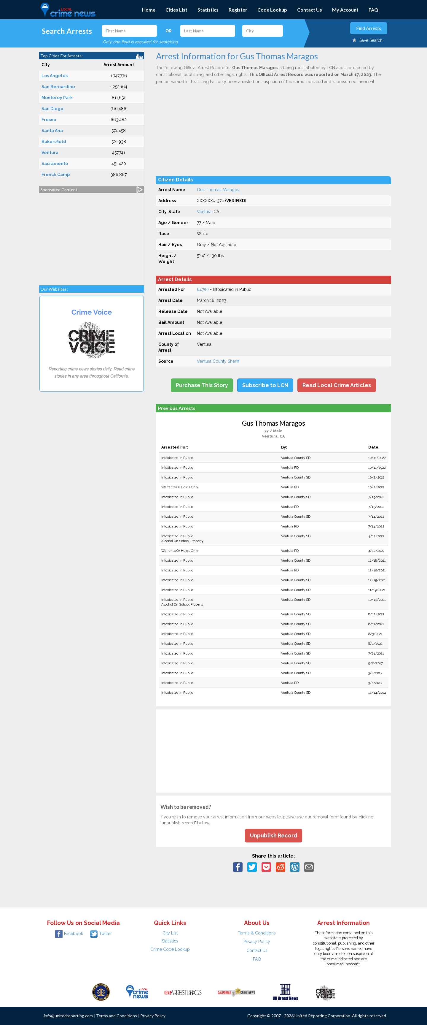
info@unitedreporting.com (68, 1015)
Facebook (69, 933)
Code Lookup (272, 9)
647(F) (203, 289)
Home (148, 9)
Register (238, 9)
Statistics (208, 9)
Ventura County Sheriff (218, 361)
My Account (345, 9)
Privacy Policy (256, 941)
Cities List (176, 9)
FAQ (373, 9)
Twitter (101, 933)
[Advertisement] (91, 236)
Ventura (204, 211)
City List (170, 933)
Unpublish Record (273, 835)
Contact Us (309, 9)
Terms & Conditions (257, 933)
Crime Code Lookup (170, 949)
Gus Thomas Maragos (218, 189)
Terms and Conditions (116, 1015)
